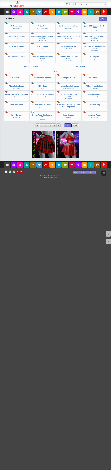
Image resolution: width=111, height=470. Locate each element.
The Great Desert (16, 366)
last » (75, 416)
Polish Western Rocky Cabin (16, 326)
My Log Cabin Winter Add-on (42, 326)
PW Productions (95, 252)
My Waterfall (16, 250)
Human (17, 97)
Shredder (43, 410)
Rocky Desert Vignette (42, 250)
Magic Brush (69, 137)
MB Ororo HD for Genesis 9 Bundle (94, 136)
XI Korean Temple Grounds (68, 288)
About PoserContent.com (54, 467)
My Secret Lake (16, 56)
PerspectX (95, 368)
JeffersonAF (17, 57)
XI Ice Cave (42, 288)
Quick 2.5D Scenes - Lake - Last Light (94, 96)
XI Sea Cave (42, 56)
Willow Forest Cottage (94, 288)
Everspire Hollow (68, 250)
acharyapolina (43, 368)
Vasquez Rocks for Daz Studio (68, 176)
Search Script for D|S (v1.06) (84, 463)
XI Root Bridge (42, 135)
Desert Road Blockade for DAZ (42, 407)
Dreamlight (95, 59)
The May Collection (30, 209)
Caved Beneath (16, 406)
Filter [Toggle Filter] (104, 19)
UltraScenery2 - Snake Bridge (68, 327)
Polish (17, 328)
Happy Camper (68, 406)
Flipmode (43, 179)
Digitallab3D (69, 252)
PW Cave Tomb (94, 250)
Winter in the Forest (16, 288)
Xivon (46, 57)
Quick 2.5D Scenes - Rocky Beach (94, 56)
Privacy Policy (43, 467)
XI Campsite (94, 175)
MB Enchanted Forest (16, 175)
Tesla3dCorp (95, 408)
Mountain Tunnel (94, 406)
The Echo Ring (94, 366)
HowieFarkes (69, 97)
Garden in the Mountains (68, 56)
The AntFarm (69, 408)
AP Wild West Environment (42, 366)
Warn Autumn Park (68, 135)
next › (68, 416)
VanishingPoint (69, 179)
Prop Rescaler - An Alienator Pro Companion (68, 367)
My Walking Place (94, 326)
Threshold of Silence (16, 95)
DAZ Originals (41, 57)
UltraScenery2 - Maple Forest (68, 95)
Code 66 (69, 370)
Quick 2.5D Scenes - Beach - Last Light (42, 96)
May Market (80, 209)
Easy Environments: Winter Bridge (42, 176)
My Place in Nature (16, 135)
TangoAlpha (69, 330)
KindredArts (95, 290)
